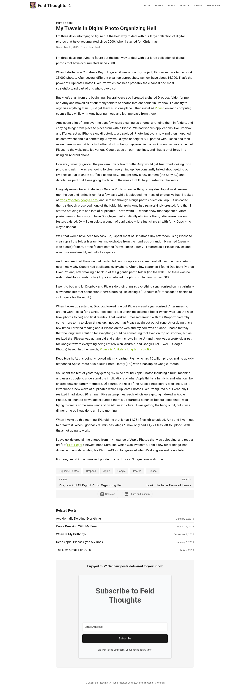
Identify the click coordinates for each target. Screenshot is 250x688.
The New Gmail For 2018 (73, 550)
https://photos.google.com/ (79, 200)
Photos (137, 471)
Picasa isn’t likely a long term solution (126, 349)
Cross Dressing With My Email (77, 526)
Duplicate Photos (69, 471)
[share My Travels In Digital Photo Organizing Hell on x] (108, 494)
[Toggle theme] (70, 5)
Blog (70, 23)
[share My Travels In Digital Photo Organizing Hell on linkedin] (137, 494)
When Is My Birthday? (71, 534)
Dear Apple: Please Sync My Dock (79, 542)
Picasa (159, 108)
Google (121, 471)
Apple (106, 471)
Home (60, 23)
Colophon (159, 682)
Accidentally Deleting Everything (78, 518)
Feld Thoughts (48, 5)
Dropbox (91, 471)
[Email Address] (125, 626)
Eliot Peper (75, 445)
